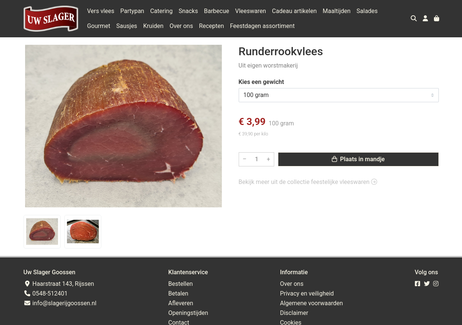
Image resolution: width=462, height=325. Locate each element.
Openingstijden (188, 312)
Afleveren (180, 303)
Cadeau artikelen (294, 11)
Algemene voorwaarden (311, 303)
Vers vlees (100, 11)
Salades (367, 11)
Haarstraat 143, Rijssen (59, 283)
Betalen (178, 293)
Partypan (132, 11)
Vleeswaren (250, 11)
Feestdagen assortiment (262, 25)
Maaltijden (336, 11)
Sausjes (126, 25)
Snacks (188, 11)
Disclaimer (294, 312)
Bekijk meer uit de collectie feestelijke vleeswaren (308, 181)
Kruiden (153, 25)
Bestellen (180, 283)
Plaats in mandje (358, 159)
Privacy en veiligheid (307, 293)
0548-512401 (46, 293)
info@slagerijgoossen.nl (60, 303)
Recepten (211, 25)
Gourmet (98, 25)
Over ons (181, 25)
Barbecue (216, 11)
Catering (161, 11)
